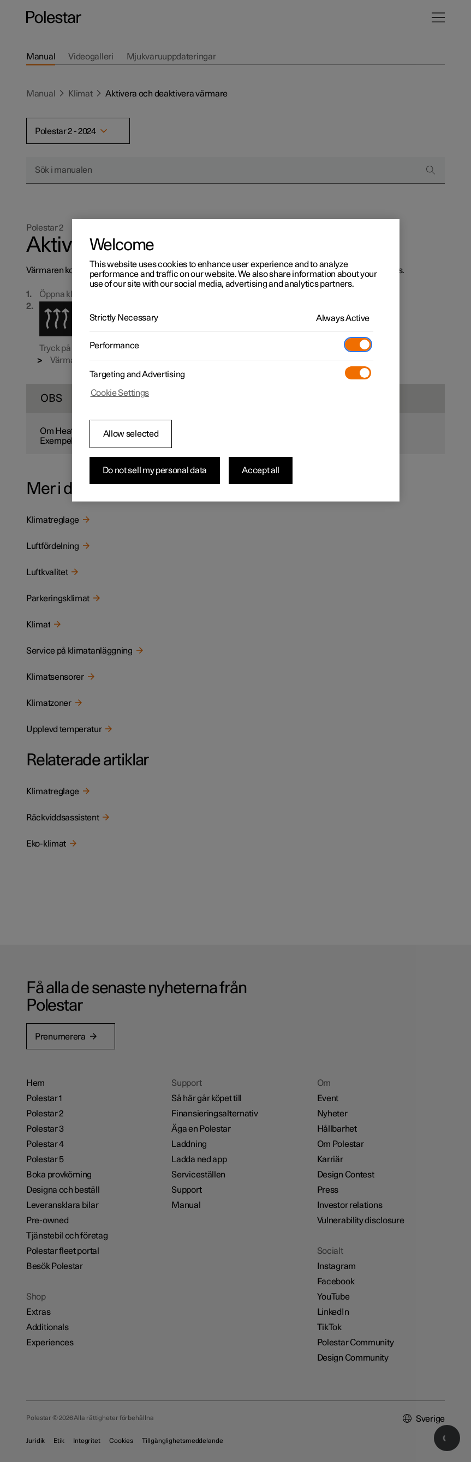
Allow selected (131, 434)
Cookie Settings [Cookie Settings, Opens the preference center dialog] (120, 393)
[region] (236, 360)
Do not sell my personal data (155, 470)
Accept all (260, 470)
